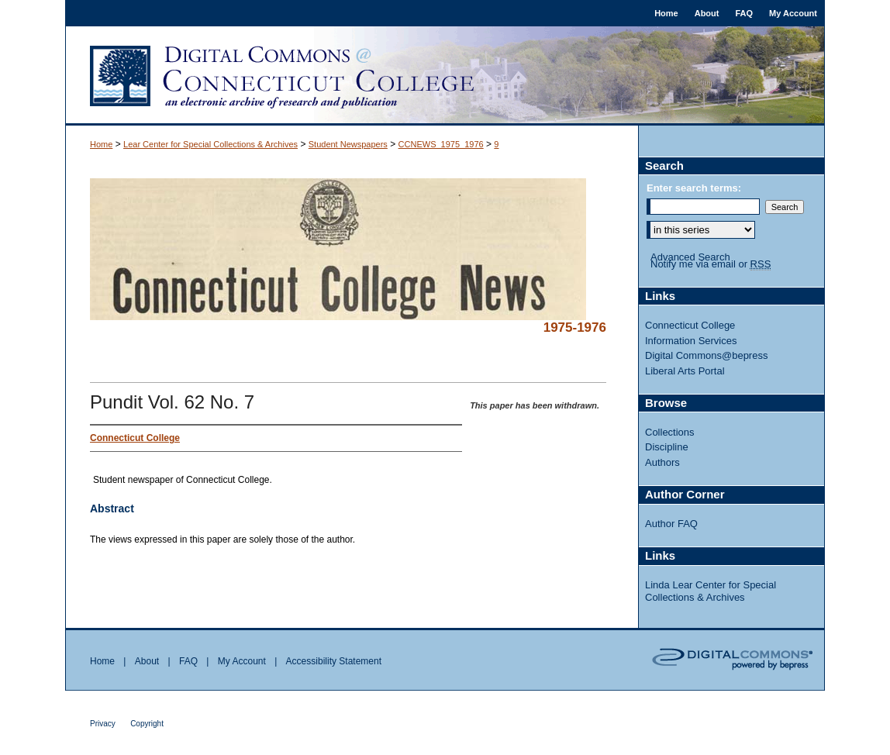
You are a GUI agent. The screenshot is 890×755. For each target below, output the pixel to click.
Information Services (691, 340)
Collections (670, 432)
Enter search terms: (694, 188)
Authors (662, 462)
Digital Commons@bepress (706, 355)
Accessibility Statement (333, 661)
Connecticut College (690, 325)
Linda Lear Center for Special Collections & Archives (710, 591)
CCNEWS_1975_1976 (441, 144)
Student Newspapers (348, 144)
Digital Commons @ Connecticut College (445, 76)
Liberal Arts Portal (685, 371)
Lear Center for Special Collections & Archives (210, 144)
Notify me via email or (710, 264)
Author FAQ (671, 523)
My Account (242, 661)
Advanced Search (690, 257)
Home (101, 144)
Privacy (103, 723)
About (147, 661)
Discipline (666, 447)
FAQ (188, 661)
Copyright (147, 723)
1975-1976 (574, 327)
